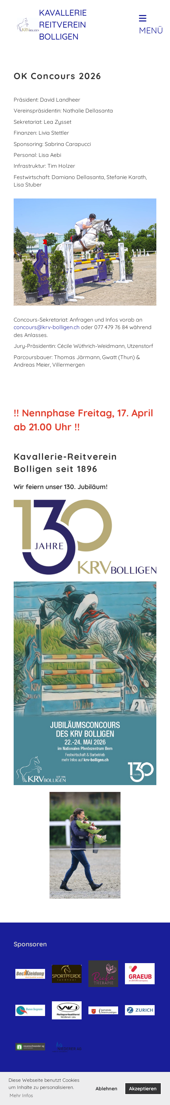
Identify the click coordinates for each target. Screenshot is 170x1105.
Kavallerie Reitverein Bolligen (63, 24)
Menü (151, 24)
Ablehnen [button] (106, 1089)
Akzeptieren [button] (143, 1089)
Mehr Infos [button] (21, 1095)
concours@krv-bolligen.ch (47, 327)
